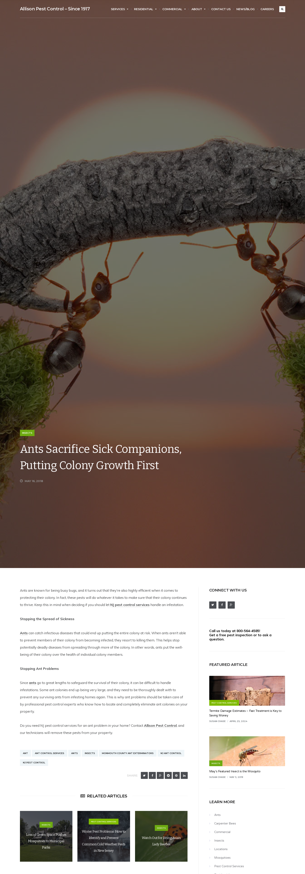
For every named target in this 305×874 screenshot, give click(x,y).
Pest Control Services (229, 866)
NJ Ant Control (171, 753)
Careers (267, 9)
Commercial (174, 9)
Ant (25, 753)
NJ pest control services (130, 605)
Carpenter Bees (225, 823)
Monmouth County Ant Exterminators (128, 753)
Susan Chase (217, 721)
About (198, 9)
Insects (27, 433)
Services (119, 9)
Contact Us (221, 9)
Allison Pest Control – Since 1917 (55, 9)
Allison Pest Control (160, 725)
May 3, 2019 (236, 777)
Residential (145, 9)
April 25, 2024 (238, 721)
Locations (221, 849)
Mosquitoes (222, 857)
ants (32, 683)
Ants (24, 633)
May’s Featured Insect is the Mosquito (235, 771)
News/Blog (245, 9)
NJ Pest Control (34, 762)
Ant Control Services (49, 753)
